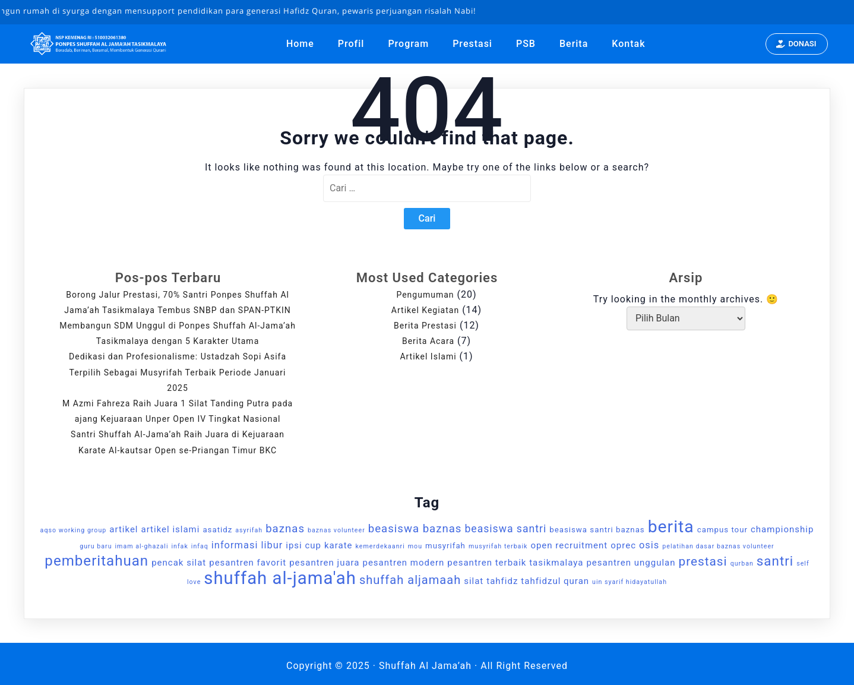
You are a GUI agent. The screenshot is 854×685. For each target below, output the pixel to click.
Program (408, 43)
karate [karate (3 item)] (338, 545)
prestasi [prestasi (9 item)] (703, 561)
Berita (573, 43)
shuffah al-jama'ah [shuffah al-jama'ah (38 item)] (280, 578)
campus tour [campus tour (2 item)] (722, 529)
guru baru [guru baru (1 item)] (96, 546)
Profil (351, 43)
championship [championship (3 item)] (782, 529)
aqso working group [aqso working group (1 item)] (73, 530)
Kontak (628, 43)
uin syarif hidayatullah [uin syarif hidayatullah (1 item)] (629, 582)
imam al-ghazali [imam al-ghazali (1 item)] (142, 546)
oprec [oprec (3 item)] (623, 545)
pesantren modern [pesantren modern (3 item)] (403, 562)
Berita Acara (428, 341)
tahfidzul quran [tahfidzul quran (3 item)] (555, 581)
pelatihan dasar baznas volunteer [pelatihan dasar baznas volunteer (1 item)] (718, 546)
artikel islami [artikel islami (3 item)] (170, 529)
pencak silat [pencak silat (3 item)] (178, 562)
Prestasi (472, 43)
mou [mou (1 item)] (415, 546)
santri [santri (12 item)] (775, 561)
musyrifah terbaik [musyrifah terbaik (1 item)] (498, 546)
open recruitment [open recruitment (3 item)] (569, 545)
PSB (526, 43)
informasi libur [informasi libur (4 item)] (247, 545)
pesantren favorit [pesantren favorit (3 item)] (247, 562)
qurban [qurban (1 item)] (742, 563)
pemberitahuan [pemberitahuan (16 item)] (96, 561)
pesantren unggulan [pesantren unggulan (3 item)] (630, 562)
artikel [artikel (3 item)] (123, 529)
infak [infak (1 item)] (179, 546)
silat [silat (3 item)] (473, 581)
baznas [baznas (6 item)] (285, 528)
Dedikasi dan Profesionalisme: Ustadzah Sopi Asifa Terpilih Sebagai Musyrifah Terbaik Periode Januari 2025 (177, 372)
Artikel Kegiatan (425, 310)
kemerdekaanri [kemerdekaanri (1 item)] (380, 546)
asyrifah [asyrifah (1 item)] (248, 530)
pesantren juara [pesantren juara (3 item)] (324, 562)
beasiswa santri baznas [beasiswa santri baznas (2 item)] (596, 529)
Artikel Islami (428, 356)
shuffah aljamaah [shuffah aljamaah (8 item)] (410, 580)
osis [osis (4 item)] (649, 545)
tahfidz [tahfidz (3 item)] (502, 581)
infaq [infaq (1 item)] (199, 546)
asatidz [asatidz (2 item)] (217, 529)
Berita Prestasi (425, 325)
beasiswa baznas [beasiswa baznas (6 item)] (415, 528)
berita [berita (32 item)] (671, 526)
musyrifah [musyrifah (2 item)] (445, 545)
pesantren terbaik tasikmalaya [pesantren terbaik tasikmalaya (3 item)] (515, 562)
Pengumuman (425, 294)
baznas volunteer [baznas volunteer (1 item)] (336, 530)
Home (300, 43)
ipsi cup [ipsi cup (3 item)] (303, 545)
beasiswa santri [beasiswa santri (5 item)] (505, 529)
